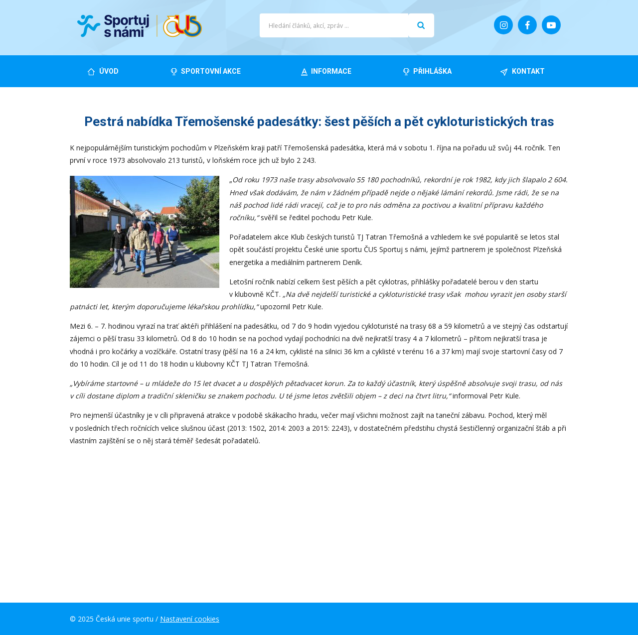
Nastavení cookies (189, 619)
